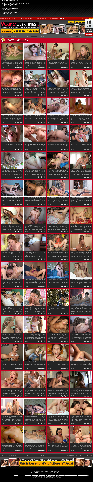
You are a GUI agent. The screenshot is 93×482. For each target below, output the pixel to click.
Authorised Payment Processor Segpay (80, 475)
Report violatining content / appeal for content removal (46, 476)
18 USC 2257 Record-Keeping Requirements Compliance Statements (46, 472)
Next (90, 36)
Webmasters (68, 475)
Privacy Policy (35, 475)
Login (84, 18)
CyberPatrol (15, 475)
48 (7, 36)
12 (2, 36)
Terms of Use (28, 475)
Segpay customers (60, 475)
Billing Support (51, 475)
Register (91, 18)
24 (4, 36)
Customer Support (43, 475)
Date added (41, 36)
